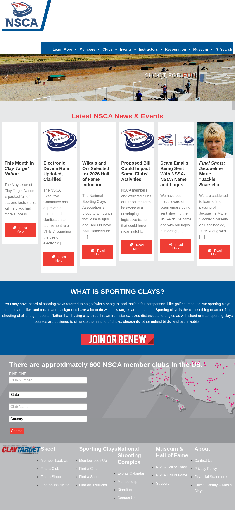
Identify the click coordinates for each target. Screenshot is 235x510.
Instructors (148, 49)
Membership (127, 482)
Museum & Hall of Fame (172, 452)
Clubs (107, 49)
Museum (200, 49)
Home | (93, 38)
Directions (125, 490)
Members (87, 49)
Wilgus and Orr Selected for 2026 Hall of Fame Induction (96, 173)
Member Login (221, 38)
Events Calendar (130, 473)
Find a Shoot (51, 477)
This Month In (19, 168)
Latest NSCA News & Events (117, 116)
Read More (20, 229)
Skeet (48, 449)
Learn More (62, 49)
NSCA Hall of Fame (171, 475)
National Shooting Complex (129, 455)
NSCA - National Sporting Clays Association (38, 17)
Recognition (175, 49)
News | (186, 38)
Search (226, 49)
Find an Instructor (55, 485)
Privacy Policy (205, 469)
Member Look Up (55, 460)
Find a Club (50, 469)
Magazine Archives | (163, 38)
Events (126, 49)
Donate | (107, 38)
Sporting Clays (98, 449)
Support (162, 483)
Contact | (201, 38)
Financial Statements (211, 477)
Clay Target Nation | (131, 38)
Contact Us (126, 498)
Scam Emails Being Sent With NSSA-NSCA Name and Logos (174, 174)
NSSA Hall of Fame (171, 467)
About (202, 449)
